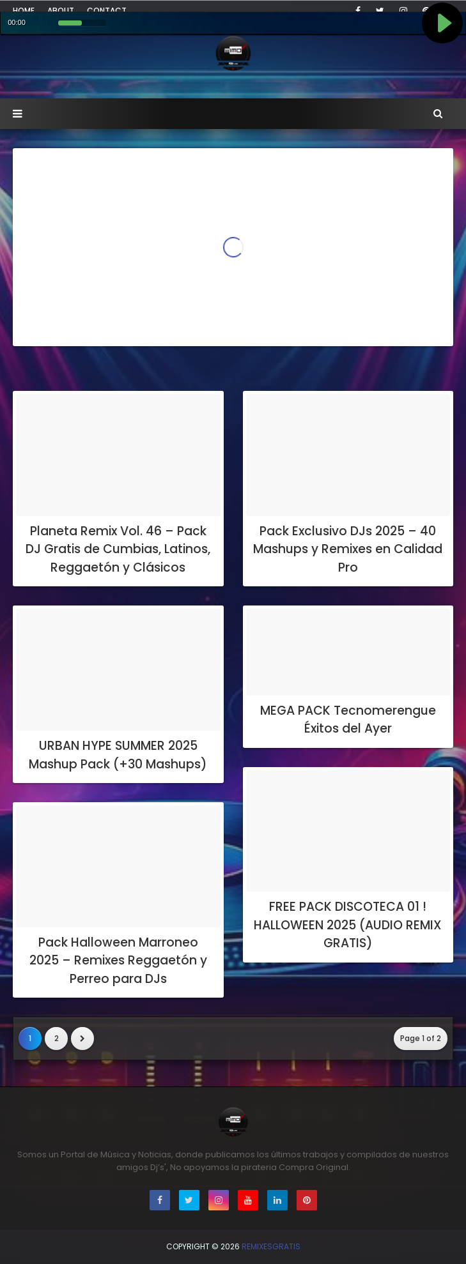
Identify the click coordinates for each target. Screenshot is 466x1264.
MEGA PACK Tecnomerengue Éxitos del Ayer (348, 720)
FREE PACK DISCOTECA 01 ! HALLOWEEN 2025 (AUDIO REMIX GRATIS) (348, 925)
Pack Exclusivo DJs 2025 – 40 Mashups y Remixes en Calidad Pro (347, 549)
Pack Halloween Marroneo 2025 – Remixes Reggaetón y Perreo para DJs (118, 960)
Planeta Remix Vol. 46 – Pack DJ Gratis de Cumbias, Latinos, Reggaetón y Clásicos (118, 549)
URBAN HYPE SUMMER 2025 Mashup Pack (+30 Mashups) (118, 755)
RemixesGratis (271, 1246)
